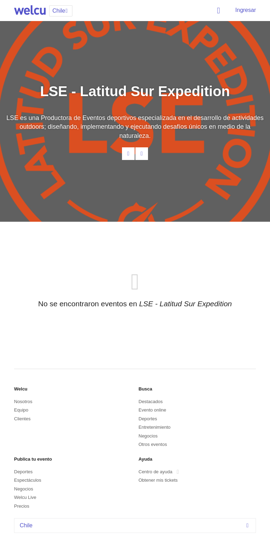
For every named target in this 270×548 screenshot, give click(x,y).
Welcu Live (25, 497)
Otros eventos (153, 444)
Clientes (22, 418)
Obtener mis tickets (158, 480)
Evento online (152, 410)
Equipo (21, 410)
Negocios (148, 436)
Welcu (30, 11)
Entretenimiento (155, 427)
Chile (136, 525)
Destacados (151, 401)
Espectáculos (27, 480)
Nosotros (23, 401)
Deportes (148, 418)
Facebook (141, 153)
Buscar (219, 10)
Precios (21, 506)
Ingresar (245, 10)
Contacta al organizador (128, 153)
